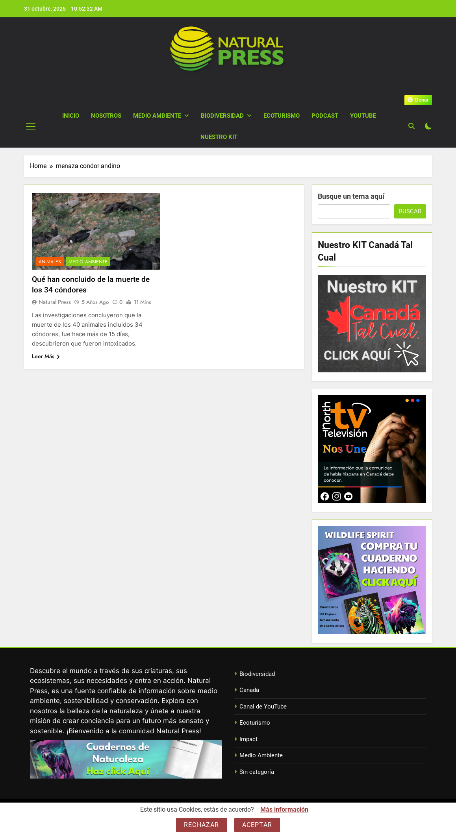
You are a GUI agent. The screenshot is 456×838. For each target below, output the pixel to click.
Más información (284, 809)
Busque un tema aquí (351, 196)
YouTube (363, 115)
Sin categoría (256, 771)
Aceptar (257, 825)
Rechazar (201, 825)
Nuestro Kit (218, 137)
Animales (50, 261)
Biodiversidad (222, 115)
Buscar (410, 211)
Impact (248, 739)
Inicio (70, 115)
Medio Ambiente (157, 115)
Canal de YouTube (263, 706)
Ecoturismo (281, 115)
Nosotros (106, 115)
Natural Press (55, 302)
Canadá (249, 690)
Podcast (324, 115)
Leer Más (46, 356)
